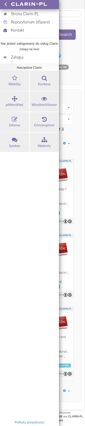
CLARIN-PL (65, 161)
